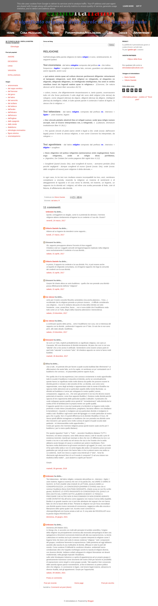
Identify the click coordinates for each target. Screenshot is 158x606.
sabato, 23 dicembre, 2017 (56, 313)
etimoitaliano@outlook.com (132, 68)
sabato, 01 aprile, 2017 (55, 254)
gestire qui (132, 50)
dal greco (11, 94)
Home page (78, 583)
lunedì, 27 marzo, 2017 (55, 235)
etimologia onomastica (16, 130)
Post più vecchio (107, 583)
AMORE (11, 57)
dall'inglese (12, 118)
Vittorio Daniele (52, 228)
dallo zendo (12, 124)
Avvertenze (141, 33)
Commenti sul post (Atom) (61, 587)
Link (110, 33)
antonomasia (13, 85)
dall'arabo (11, 109)
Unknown (50, 212)
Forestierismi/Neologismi (83, 33)
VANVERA (12, 70)
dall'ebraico (12, 112)
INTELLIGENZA (14, 75)
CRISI (10, 66)
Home (10, 33)
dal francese (12, 91)
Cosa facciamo (30, 33)
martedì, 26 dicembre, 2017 (57, 356)
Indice (123, 33)
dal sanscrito (13, 100)
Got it (138, 6)
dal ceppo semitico (15, 88)
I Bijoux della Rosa (134, 59)
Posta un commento (54, 578)
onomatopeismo (14, 136)
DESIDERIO (13, 61)
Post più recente (50, 583)
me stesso (50, 297)
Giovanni (49, 340)
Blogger (91, 601)
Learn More (128, 6)
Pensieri (53, 33)
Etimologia (15, 47)
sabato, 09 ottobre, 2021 (55, 573)
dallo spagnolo (13, 121)
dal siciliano (12, 103)
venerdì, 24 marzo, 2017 (55, 221)
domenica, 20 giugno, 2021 (57, 517)
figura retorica (13, 133)
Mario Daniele (130, 77)
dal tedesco (12, 106)
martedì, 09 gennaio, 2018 (56, 468)
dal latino (54, 200)
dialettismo (12, 127)
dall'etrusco (12, 115)
